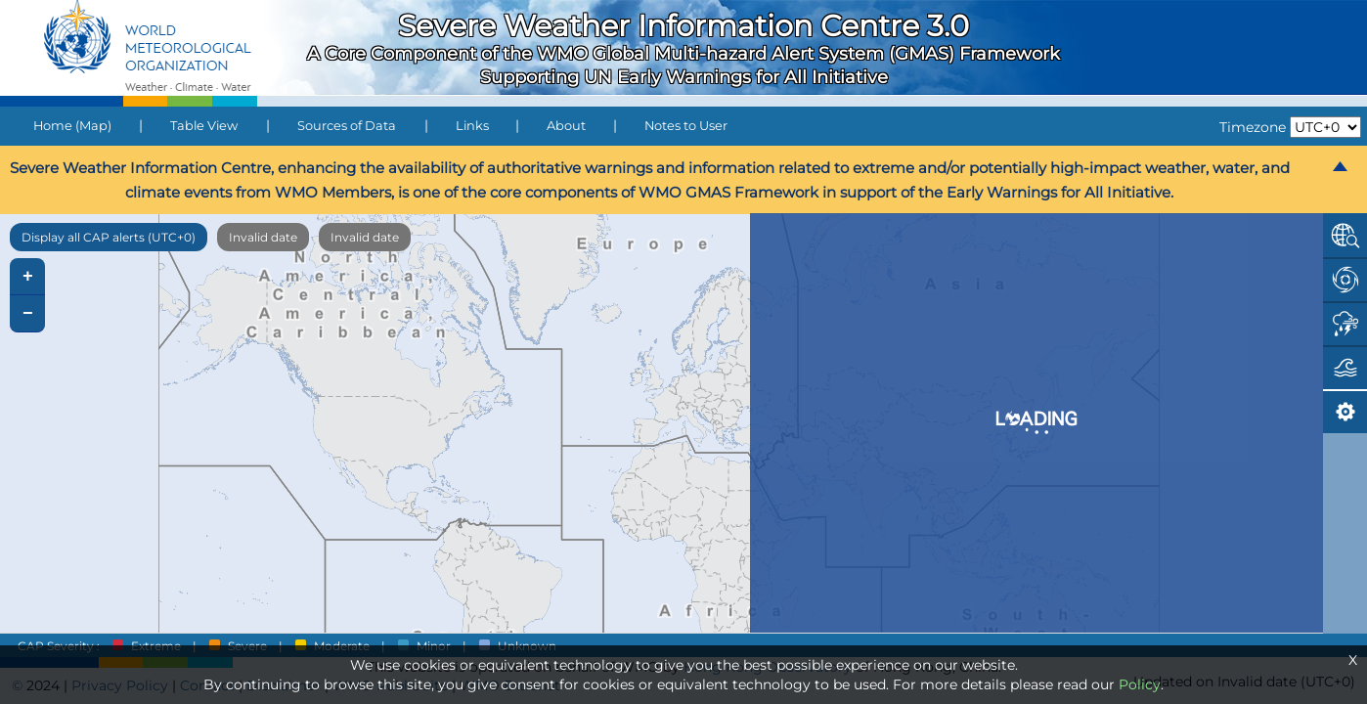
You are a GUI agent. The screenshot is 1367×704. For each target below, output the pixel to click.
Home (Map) (72, 125)
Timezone (1252, 127)
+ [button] (27, 276)
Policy (1140, 684)
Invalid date (263, 237)
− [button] (27, 314)
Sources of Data (346, 125)
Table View (204, 125)
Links (472, 125)
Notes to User (686, 125)
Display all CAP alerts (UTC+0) (109, 237)
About (566, 125)
